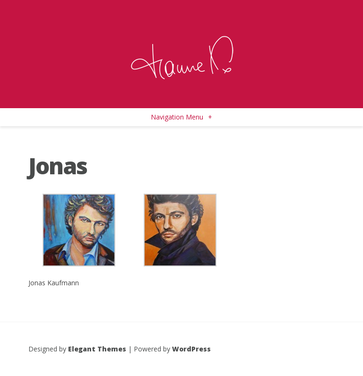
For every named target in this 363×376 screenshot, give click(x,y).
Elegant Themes (97, 348)
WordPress (191, 348)
